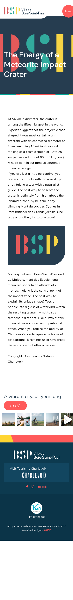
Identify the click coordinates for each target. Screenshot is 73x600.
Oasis (47, 579)
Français (42, 536)
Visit (15, 405)
